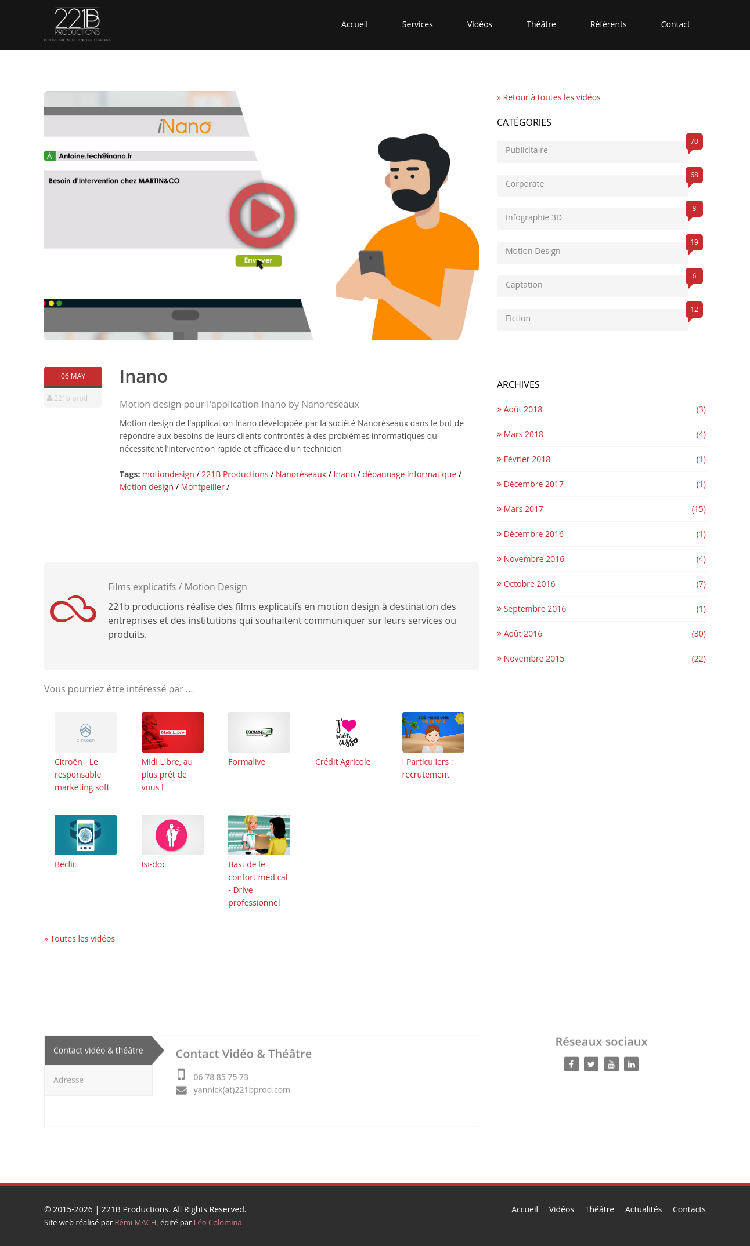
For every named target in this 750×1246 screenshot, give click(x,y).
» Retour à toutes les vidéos (549, 97)
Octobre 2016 (526, 583)
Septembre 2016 (531, 608)
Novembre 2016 (530, 558)
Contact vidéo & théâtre (98, 1046)
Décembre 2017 (530, 483)
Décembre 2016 (530, 533)
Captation (597, 282)
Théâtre (541, 24)
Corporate (597, 182)
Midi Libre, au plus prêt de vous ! (173, 752)
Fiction (597, 316)
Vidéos (479, 24)
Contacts (689, 1209)
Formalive (259, 739)
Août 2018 (519, 409)
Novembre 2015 (530, 658)
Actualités (643, 1209)
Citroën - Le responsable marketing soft (86, 752)
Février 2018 (523, 458)
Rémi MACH (136, 1222)
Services (417, 24)
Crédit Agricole (346, 739)
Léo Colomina (218, 1222)
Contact (675, 24)
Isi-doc (173, 842)
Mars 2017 (520, 508)
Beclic (86, 842)
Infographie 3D (597, 215)
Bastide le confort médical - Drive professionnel (259, 861)
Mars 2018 (520, 433)
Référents (608, 24)
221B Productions (135, 1209)
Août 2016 (519, 633)
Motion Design (597, 249)
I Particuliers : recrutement (433, 746)
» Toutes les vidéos (79, 938)
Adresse (68, 1076)
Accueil (354, 24)
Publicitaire (597, 148)
